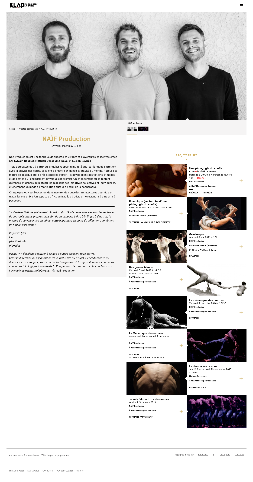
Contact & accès (16, 471)
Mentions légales (65, 471)
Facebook (203, 454)
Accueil (12, 93)
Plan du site (47, 471)
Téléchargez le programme (55, 455)
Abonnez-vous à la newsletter (24, 455)
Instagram (225, 454)
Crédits (79, 471)
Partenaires (33, 471)
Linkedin (239, 454)
